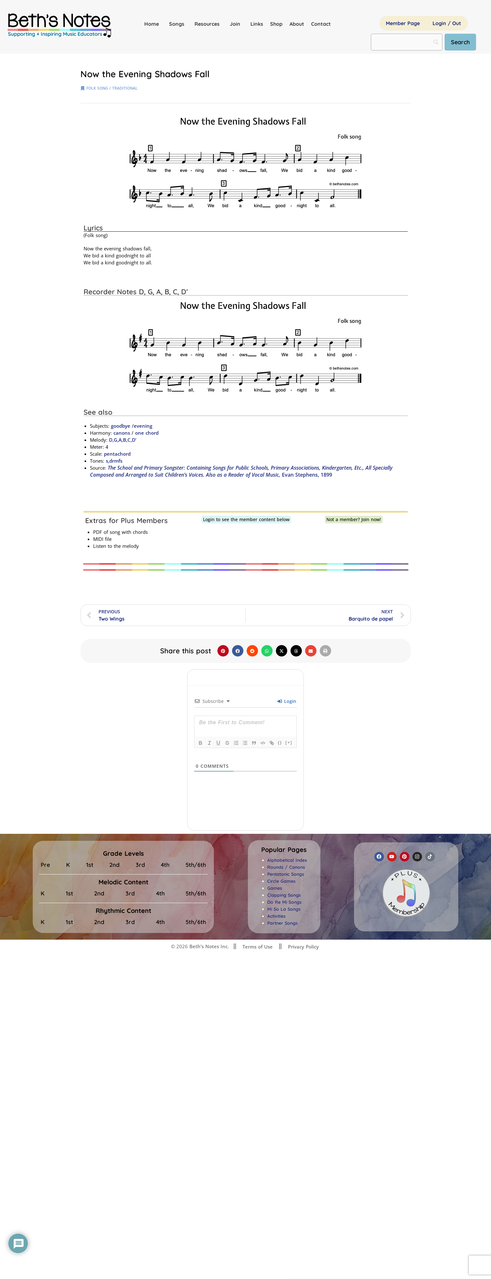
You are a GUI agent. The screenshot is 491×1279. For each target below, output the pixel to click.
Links (256, 24)
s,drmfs (114, 461)
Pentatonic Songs (285, 874)
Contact (321, 24)
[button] (223, 651)
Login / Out (447, 23)
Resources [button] (208, 24)
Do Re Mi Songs (284, 902)
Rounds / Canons (286, 867)
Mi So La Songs (284, 909)
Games (274, 888)
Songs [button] (178, 24)
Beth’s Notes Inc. (208, 946)
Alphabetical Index (287, 860)
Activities (276, 916)
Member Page (403, 23)
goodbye (120, 426)
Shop (276, 24)
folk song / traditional (112, 88)
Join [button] (236, 24)
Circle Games (281, 881)
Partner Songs (282, 923)
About (297, 24)
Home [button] (153, 24)
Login (286, 701)
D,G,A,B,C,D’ (122, 440)
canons (121, 433)
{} (280, 742)
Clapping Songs (284, 895)
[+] (288, 742)
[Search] (460, 42)
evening (143, 426)
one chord (147, 433)
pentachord (117, 454)
